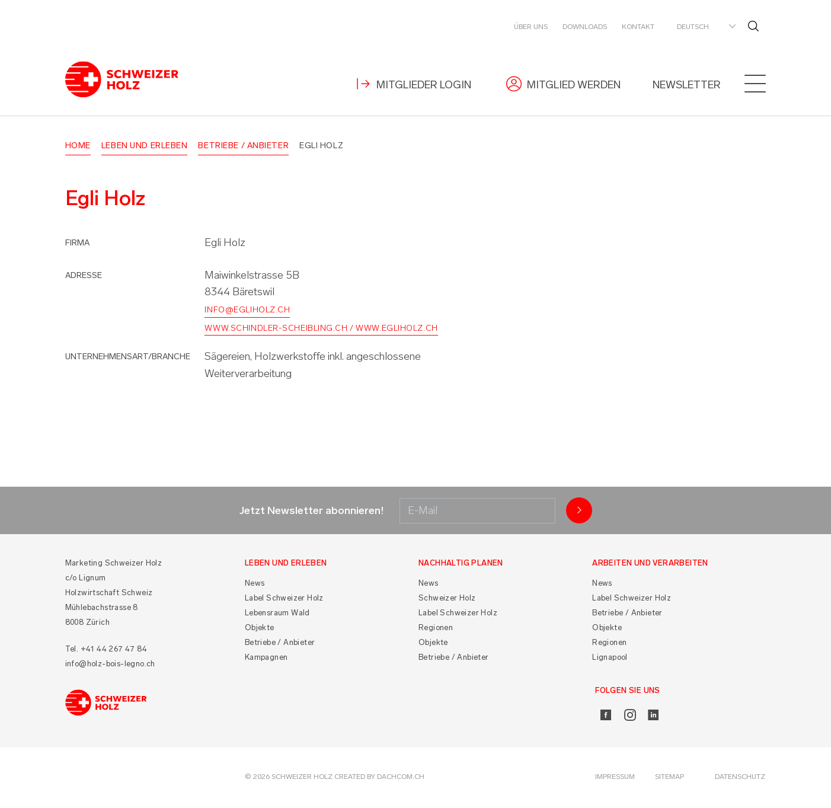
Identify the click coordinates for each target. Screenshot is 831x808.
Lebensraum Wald (277, 615)
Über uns (531, 27)
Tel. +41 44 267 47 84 (106, 651)
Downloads (584, 27)
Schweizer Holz (447, 600)
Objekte (259, 629)
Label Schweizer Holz (284, 600)
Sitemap (669, 779)
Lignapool (610, 659)
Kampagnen (266, 659)
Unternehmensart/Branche (127, 358)
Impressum (615, 779)
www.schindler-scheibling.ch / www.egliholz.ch (320, 330)
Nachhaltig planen (460, 565)
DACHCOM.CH (400, 779)
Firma (77, 244)
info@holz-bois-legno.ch (110, 666)
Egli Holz (321, 147)
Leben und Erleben (144, 147)
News (255, 585)
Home (78, 147)
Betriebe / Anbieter (243, 147)
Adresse (83, 277)
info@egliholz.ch (247, 312)
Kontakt (638, 27)
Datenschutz (740, 779)
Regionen (435, 629)
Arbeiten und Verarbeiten (650, 565)
